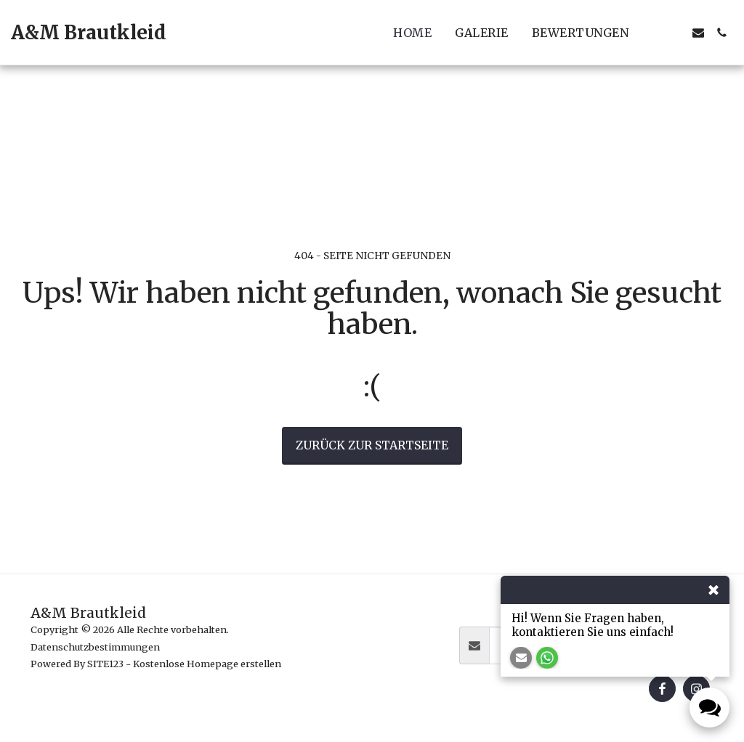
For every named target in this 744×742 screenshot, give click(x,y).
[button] (652, 32)
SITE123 (105, 663)
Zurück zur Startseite (372, 445)
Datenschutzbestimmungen (95, 647)
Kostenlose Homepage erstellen (207, 663)
